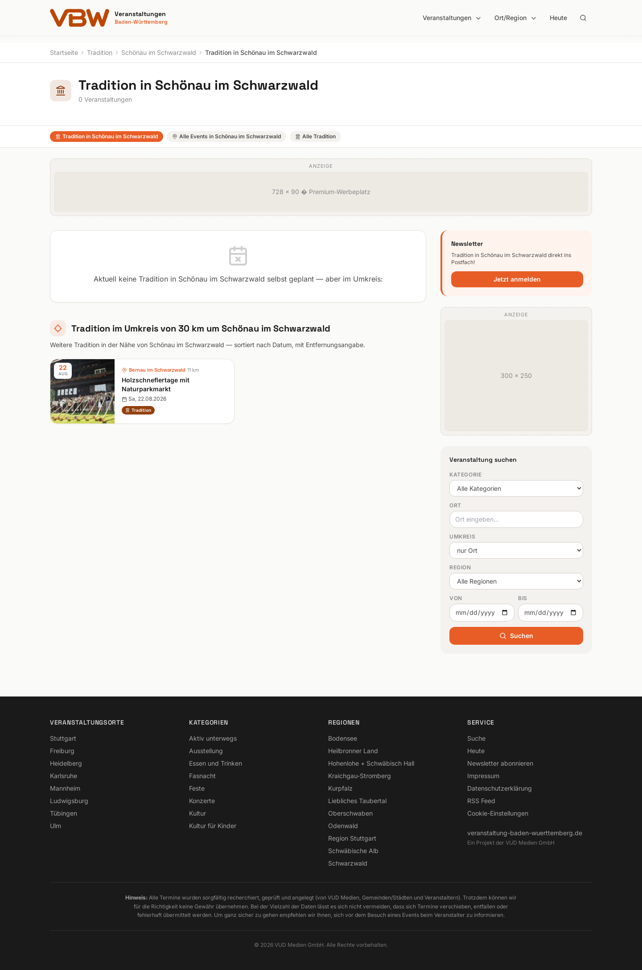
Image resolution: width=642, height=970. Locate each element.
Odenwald (343, 825)
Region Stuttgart (352, 838)
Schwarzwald (347, 863)
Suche (476, 738)
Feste (197, 788)
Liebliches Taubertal (357, 800)
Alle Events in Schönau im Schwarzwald (226, 136)
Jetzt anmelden (517, 279)
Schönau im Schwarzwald (158, 52)
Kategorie (465, 474)
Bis (522, 598)
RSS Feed (481, 800)
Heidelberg (66, 763)
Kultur (197, 813)
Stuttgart (63, 738)
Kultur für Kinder (212, 825)
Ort (455, 505)
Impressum (483, 775)
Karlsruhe (63, 775)
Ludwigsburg (69, 800)
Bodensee (342, 738)
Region (460, 567)
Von (455, 598)
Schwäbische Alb (353, 850)
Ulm (55, 825)
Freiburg (62, 750)
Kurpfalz (340, 788)
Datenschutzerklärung (499, 788)
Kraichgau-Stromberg (359, 775)
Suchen (516, 635)
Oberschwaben (350, 813)
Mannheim (65, 788)
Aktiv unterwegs (213, 738)
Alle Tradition (315, 136)
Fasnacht (202, 775)
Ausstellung (206, 750)
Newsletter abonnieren (500, 763)
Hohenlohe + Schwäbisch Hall (371, 763)
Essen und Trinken (215, 763)
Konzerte (202, 800)
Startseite (64, 52)
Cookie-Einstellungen (497, 813)
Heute (558, 17)
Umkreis (462, 536)
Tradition (99, 52)
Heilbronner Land (353, 750)
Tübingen (63, 813)
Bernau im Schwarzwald (157, 370)
